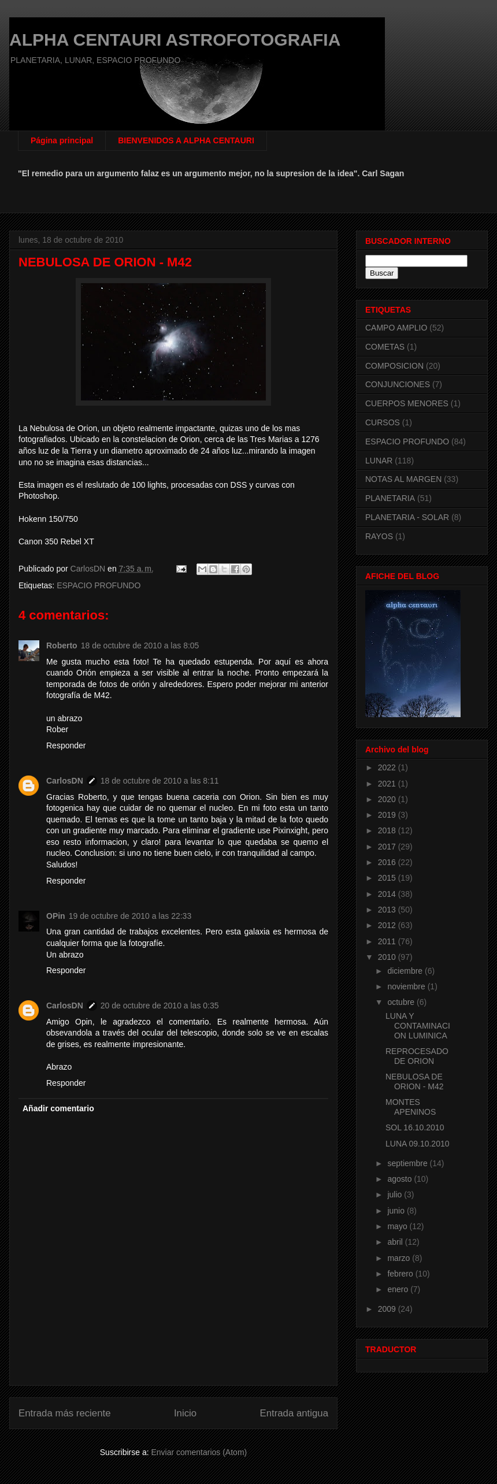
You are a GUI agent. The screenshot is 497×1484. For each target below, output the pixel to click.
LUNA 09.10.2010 (417, 1143)
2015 (388, 877)
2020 (388, 799)
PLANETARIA (390, 498)
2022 (388, 767)
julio (395, 1194)
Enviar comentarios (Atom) (199, 1452)
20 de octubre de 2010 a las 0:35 (160, 1005)
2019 (388, 814)
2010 (388, 957)
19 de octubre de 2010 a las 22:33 (130, 916)
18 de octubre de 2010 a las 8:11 (160, 780)
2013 (388, 909)
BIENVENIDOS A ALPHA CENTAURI (186, 140)
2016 (388, 862)
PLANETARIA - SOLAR (407, 517)
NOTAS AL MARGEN (403, 479)
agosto (400, 1179)
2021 (388, 783)
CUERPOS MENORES (406, 403)
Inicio (185, 1413)
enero (398, 1289)
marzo (399, 1258)
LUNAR (378, 460)
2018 (388, 830)
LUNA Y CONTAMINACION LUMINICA (417, 1025)
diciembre (406, 970)
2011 (388, 941)
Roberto (61, 645)
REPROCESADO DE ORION (416, 1056)
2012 (388, 925)
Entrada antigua (294, 1413)
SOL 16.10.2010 (414, 1127)
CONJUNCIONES (397, 384)
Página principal (62, 140)
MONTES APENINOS (410, 1106)
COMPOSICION (394, 365)
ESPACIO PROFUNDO (98, 585)
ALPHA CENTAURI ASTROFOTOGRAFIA (174, 39)
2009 (388, 1309)
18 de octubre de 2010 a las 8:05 (140, 645)
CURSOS (382, 422)
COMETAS (385, 346)
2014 (388, 894)
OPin (55, 916)
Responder (66, 745)
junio (396, 1210)
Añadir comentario (58, 1108)
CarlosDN (64, 780)
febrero (401, 1273)
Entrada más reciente (64, 1413)
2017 (388, 846)
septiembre (408, 1163)
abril (396, 1241)
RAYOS (379, 536)
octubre (402, 1002)
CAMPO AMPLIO (396, 327)
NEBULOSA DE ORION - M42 (414, 1081)
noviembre (407, 986)
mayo (398, 1226)
